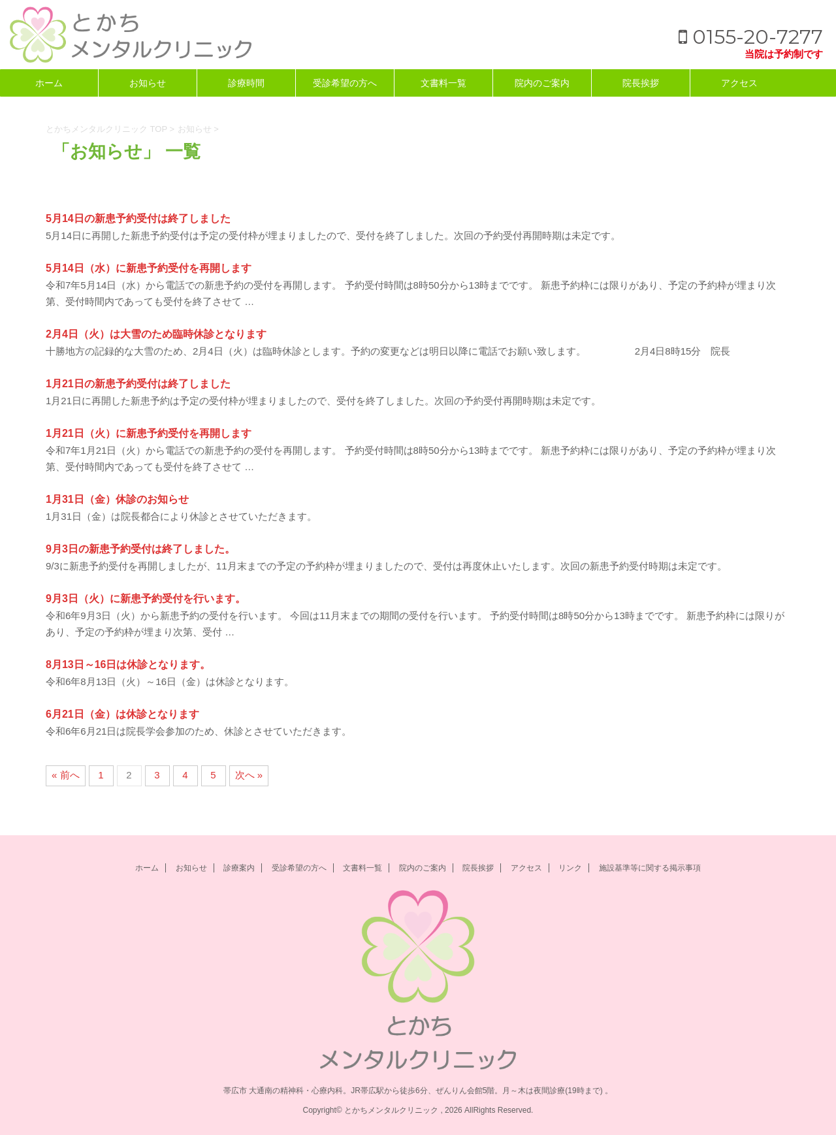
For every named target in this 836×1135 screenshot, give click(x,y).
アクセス (739, 83)
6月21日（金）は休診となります (122, 714)
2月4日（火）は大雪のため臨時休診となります (156, 334)
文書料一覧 (443, 83)
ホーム (49, 83)
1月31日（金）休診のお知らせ (117, 499)
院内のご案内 (542, 83)
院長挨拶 (640, 83)
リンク (570, 867)
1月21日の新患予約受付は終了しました (138, 383)
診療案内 (239, 867)
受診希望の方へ (345, 83)
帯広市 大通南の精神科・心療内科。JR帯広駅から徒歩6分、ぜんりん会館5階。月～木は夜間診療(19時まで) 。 (418, 1090)
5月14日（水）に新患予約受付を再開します (148, 268)
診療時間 (246, 83)
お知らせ (147, 83)
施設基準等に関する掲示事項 (650, 867)
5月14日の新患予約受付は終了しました (138, 218)
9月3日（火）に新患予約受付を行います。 (146, 598)
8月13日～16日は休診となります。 (128, 664)
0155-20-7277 (751, 37)
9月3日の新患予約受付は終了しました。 (140, 548)
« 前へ (66, 774)
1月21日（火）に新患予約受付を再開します (148, 433)
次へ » (249, 774)
